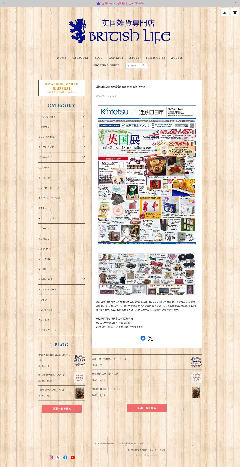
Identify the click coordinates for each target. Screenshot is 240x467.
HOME (61, 57)
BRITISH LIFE (156, 57)
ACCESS (177, 57)
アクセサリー (45, 126)
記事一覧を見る (147, 408)
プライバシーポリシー (104, 443)
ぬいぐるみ (44, 238)
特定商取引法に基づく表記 (131, 443)
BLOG (98, 57)
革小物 (42, 269)
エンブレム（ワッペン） (49, 198)
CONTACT (116, 57)
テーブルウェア (46, 147)
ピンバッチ (43, 157)
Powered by (146, 455)
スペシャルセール (47, 289)
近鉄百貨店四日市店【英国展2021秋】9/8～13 (121, 86)
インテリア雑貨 (46, 137)
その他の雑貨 (45, 279)
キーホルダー (45, 177)
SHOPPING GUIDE (106, 65)
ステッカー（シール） (48, 187)
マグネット (43, 167)
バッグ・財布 (44, 248)
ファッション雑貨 (47, 116)
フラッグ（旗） (45, 259)
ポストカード (45, 208)
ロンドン (42, 299)
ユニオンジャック (47, 330)
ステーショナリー (47, 218)
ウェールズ (44, 320)
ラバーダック (45, 228)
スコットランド (45, 309)
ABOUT (135, 57)
